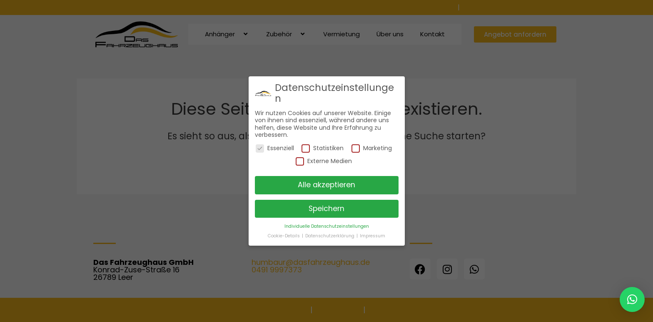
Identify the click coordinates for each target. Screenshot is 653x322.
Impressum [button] (372, 236)
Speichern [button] (326, 209)
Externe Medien (324, 161)
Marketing (371, 148)
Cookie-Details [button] (284, 236)
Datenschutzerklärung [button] (330, 236)
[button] (632, 299)
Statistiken (323, 148)
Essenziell (275, 148)
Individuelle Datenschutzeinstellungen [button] (326, 226)
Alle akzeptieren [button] (326, 185)
